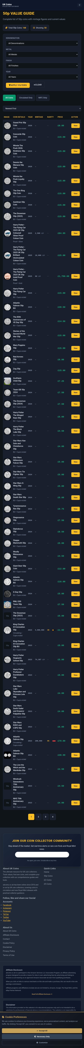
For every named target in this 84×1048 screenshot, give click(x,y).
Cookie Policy (9, 943)
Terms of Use (8, 955)
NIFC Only (42, 98)
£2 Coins (48, 880)
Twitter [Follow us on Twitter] (6, 917)
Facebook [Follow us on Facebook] (7, 905)
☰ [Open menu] (79, 5)
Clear (38, 85)
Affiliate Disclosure (11, 935)
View (75, 126)
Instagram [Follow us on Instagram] (7, 908)
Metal (9, 49)
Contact (6, 939)
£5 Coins (48, 884)
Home (46, 872)
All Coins (9, 98)
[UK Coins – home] (10, 5)
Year (8, 72)
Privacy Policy (9, 951)
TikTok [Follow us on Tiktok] (6, 914)
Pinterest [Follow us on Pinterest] (7, 911)
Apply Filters (18, 85)
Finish (9, 61)
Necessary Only (42, 1037)
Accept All (42, 1031)
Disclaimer (7, 947)
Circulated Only (25, 98)
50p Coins (48, 876)
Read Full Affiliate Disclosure (42, 994)
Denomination (12, 38)
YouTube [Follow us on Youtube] (6, 920)
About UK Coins (9, 931)
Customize (42, 1043)
